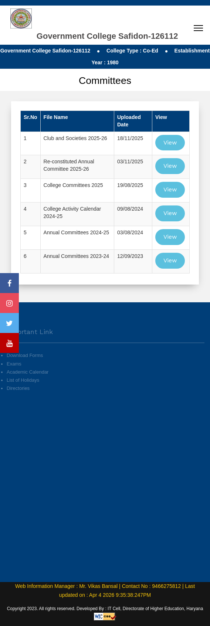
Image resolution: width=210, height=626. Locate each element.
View (170, 142)
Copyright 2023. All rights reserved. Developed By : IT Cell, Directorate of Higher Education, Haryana (105, 608)
